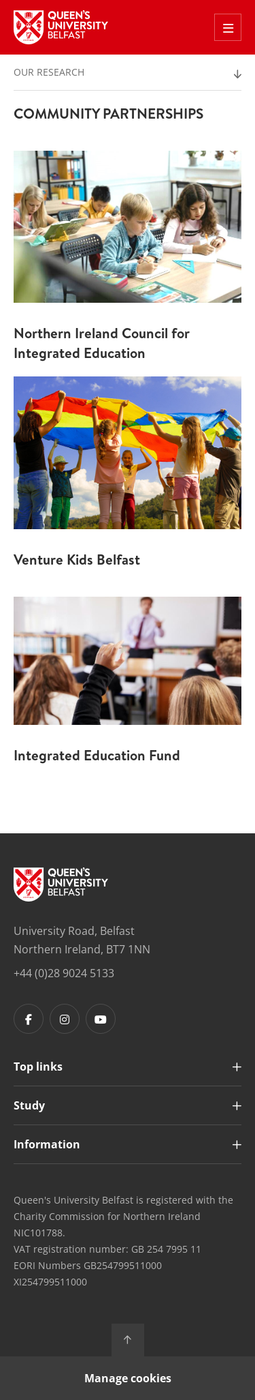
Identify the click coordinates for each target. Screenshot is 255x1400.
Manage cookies (127, 1378)
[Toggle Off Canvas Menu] (227, 27)
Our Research (49, 71)
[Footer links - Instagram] (65, 1019)
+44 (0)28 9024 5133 (64, 973)
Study (29, 1105)
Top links (38, 1066)
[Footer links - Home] (61, 884)
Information (47, 1144)
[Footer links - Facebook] (29, 1019)
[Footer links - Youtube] (101, 1019)
